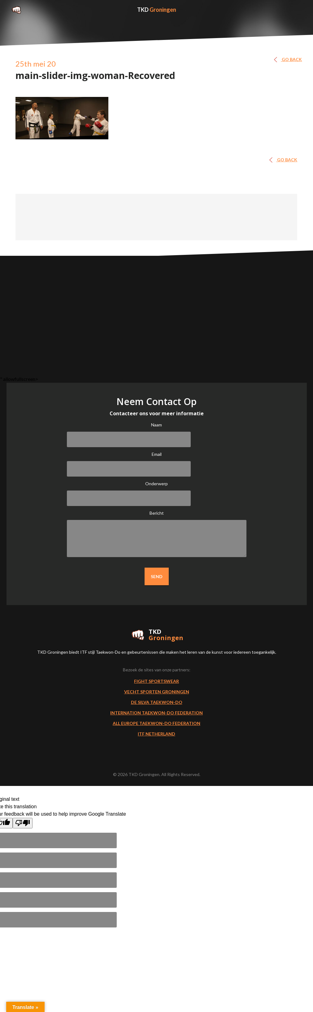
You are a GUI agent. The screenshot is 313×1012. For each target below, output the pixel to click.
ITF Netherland (156, 733)
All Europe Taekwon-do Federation (156, 723)
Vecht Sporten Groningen (156, 691)
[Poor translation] (23, 823)
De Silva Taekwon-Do (156, 702)
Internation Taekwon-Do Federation (156, 712)
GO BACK (290, 59)
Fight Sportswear (156, 681)
